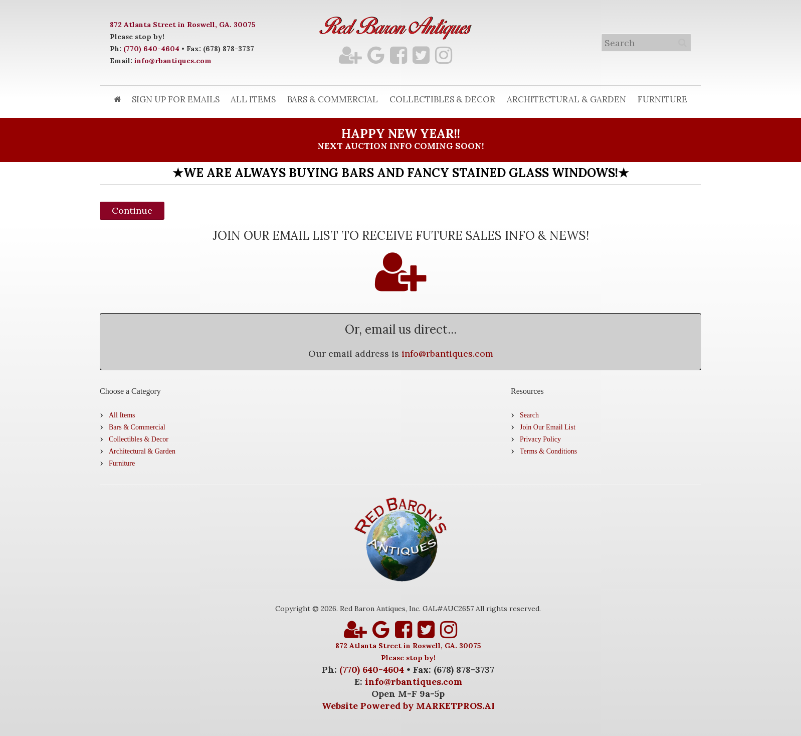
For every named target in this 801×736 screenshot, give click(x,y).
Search (529, 415)
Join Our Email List (547, 427)
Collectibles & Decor (442, 99)
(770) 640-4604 (151, 48)
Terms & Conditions (548, 451)
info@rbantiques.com (173, 60)
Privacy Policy (540, 439)
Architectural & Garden (566, 99)
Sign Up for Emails (176, 99)
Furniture (662, 99)
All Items (253, 99)
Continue (132, 210)
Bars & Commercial (332, 99)
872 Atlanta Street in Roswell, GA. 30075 (183, 24)
